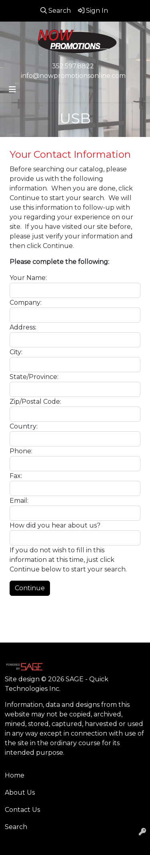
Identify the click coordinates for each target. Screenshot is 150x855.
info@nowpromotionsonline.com (73, 75)
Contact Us (22, 809)
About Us (20, 792)
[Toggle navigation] (12, 89)
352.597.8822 (73, 66)
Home (14, 775)
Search (16, 827)
